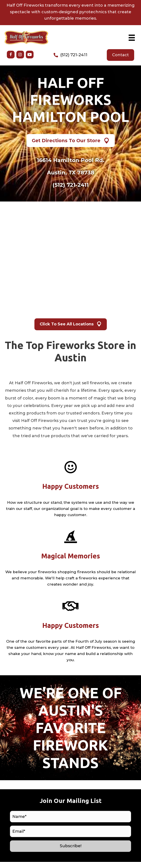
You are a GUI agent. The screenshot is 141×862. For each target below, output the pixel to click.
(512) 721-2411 (73, 54)
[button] (11, 54)
